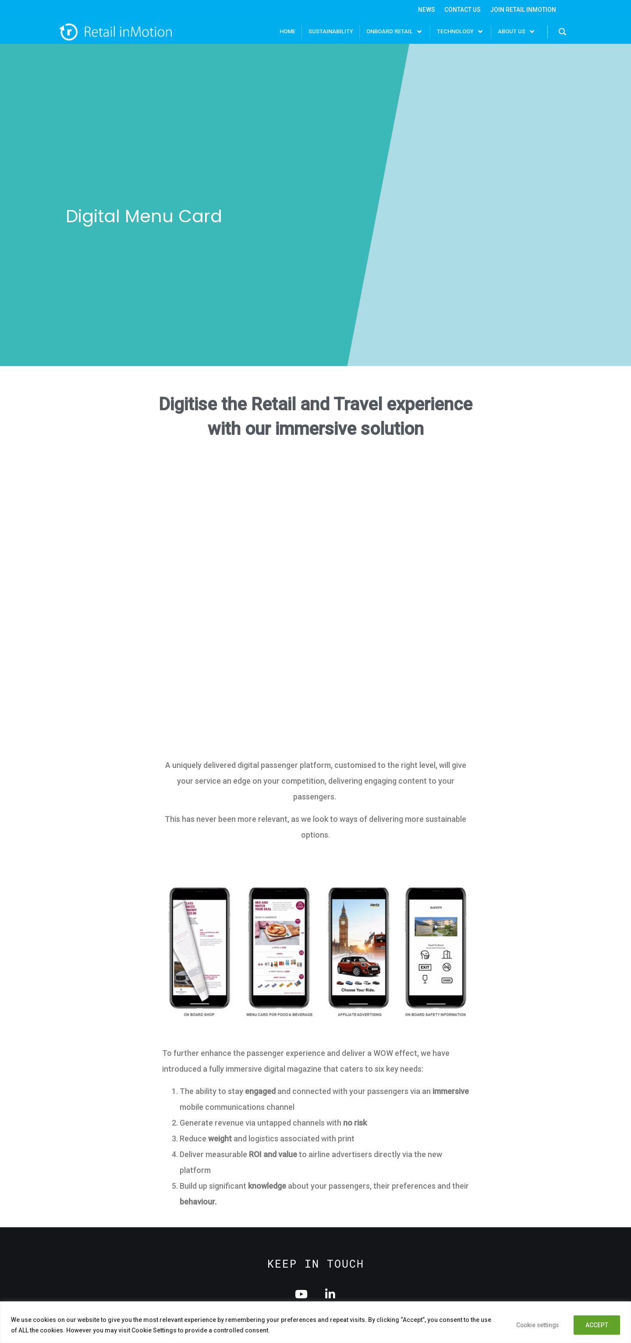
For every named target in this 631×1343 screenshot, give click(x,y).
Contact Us (462, 10)
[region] (315, 1322)
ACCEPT (596, 1325)
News (425, 10)
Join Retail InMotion (523, 10)
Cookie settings (533, 1325)
